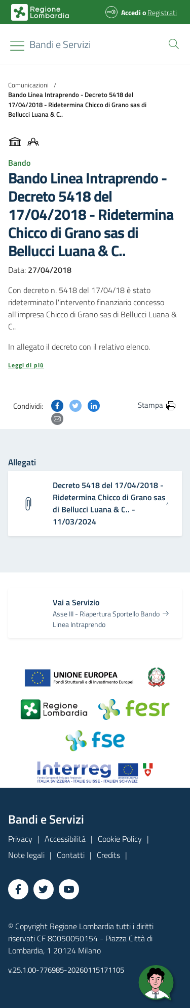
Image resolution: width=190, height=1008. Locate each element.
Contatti (71, 855)
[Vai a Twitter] (43, 889)
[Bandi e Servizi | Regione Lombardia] (40, 12)
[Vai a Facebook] (18, 889)
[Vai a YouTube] (69, 889)
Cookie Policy (120, 839)
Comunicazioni (28, 85)
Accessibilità (65, 839)
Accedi (131, 12)
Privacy (20, 839)
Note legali (26, 855)
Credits (108, 855)
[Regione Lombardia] (60, 44)
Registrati (162, 12)
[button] (172, 43)
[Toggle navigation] (17, 45)
